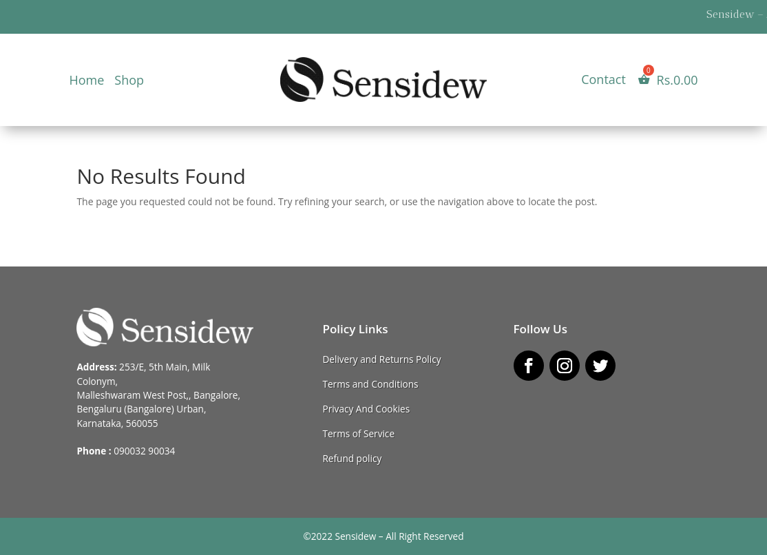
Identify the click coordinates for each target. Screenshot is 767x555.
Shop (129, 81)
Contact (603, 80)
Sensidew (355, 536)
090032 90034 (144, 450)
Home (86, 81)
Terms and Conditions (370, 383)
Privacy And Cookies (366, 408)
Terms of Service (358, 433)
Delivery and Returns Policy (381, 359)
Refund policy (351, 458)
